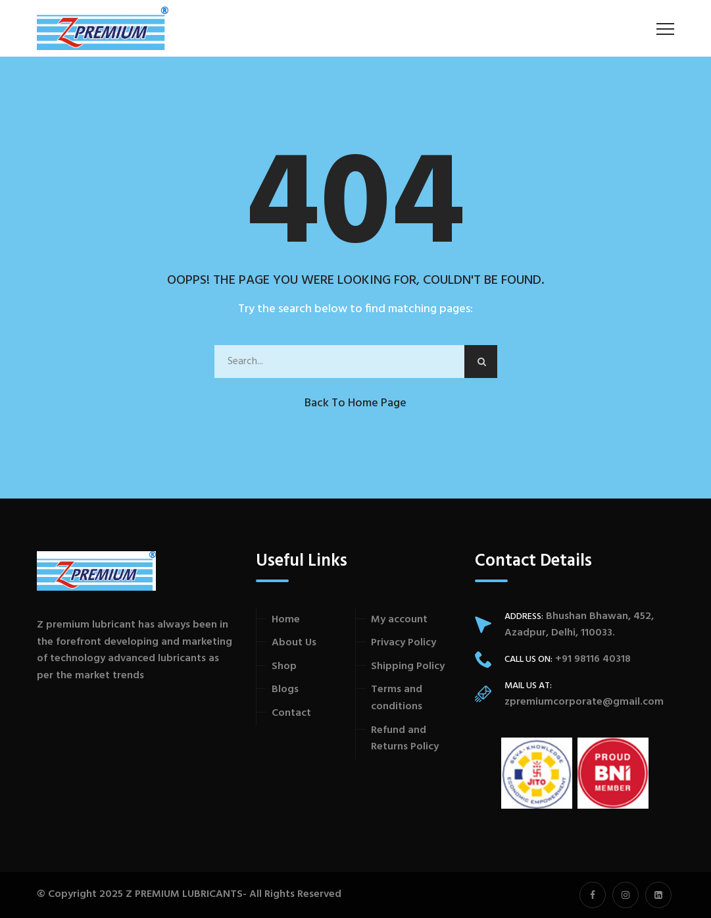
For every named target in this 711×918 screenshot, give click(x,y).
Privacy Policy (403, 642)
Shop (284, 666)
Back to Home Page (355, 403)
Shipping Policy (408, 666)
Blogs (285, 689)
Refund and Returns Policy (405, 739)
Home (286, 619)
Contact (291, 713)
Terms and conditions (396, 698)
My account (399, 619)
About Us (294, 642)
